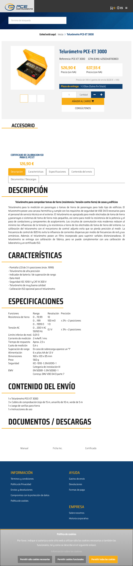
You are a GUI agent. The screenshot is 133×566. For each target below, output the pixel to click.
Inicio (60, 34)
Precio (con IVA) (94, 72)
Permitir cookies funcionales (71, 559)
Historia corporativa (78, 518)
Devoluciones (75, 484)
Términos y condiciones (22, 479)
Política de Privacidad (21, 484)
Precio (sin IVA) (68, 72)
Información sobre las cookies (66, 551)
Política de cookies (20, 501)
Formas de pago (77, 490)
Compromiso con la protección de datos (30, 495)
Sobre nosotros (76, 513)
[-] (94, 94)
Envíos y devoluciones (22, 490)
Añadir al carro (83, 101)
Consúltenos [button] (83, 108)
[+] (101, 94)
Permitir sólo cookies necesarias (35, 559)
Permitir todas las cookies (103, 559)
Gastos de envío (77, 479)
